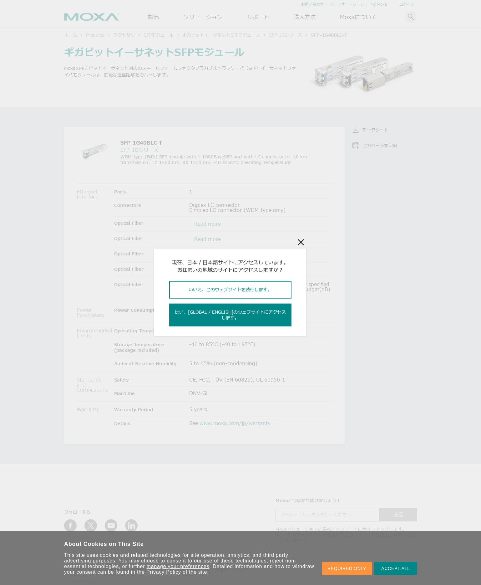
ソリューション (203, 17)
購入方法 (304, 17)
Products (95, 35)
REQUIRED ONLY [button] (346, 568)
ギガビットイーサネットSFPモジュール (221, 35)
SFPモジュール (159, 35)
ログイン (406, 4)
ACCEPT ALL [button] (395, 568)
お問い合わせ (312, 4)
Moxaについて (358, 17)
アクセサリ (124, 35)
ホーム (70, 35)
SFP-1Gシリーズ (285, 35)
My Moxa (379, 4)
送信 (398, 514)
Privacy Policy (163, 572)
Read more (207, 223)
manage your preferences (178, 566)
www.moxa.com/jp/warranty (235, 423)
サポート (258, 17)
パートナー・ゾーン (347, 4)
